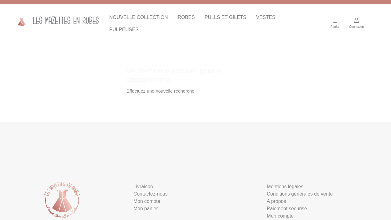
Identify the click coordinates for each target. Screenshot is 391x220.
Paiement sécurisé (287, 208)
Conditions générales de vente (300, 193)
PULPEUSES (124, 29)
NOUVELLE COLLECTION (138, 17)
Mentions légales (285, 186)
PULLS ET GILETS (226, 17)
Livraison (143, 186)
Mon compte (146, 201)
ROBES (186, 17)
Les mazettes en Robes (54, 21)
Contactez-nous (150, 193)
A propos (276, 201)
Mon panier (145, 208)
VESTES (265, 17)
